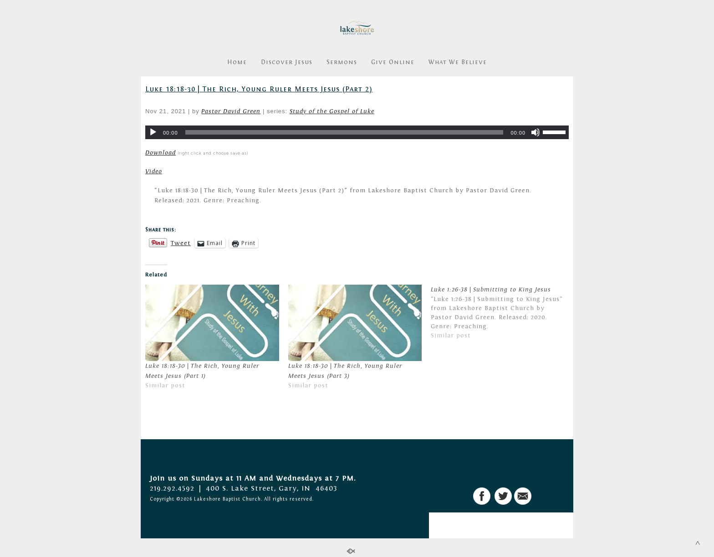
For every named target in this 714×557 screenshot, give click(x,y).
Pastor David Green (230, 111)
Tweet (181, 243)
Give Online (392, 62)
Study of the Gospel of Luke (332, 111)
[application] (357, 132)
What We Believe (457, 62)
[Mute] (535, 132)
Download (160, 152)
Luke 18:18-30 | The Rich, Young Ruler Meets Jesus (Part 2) (258, 89)
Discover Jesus (286, 62)
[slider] (344, 132)
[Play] (153, 132)
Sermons (341, 62)
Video (153, 171)
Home (237, 62)
